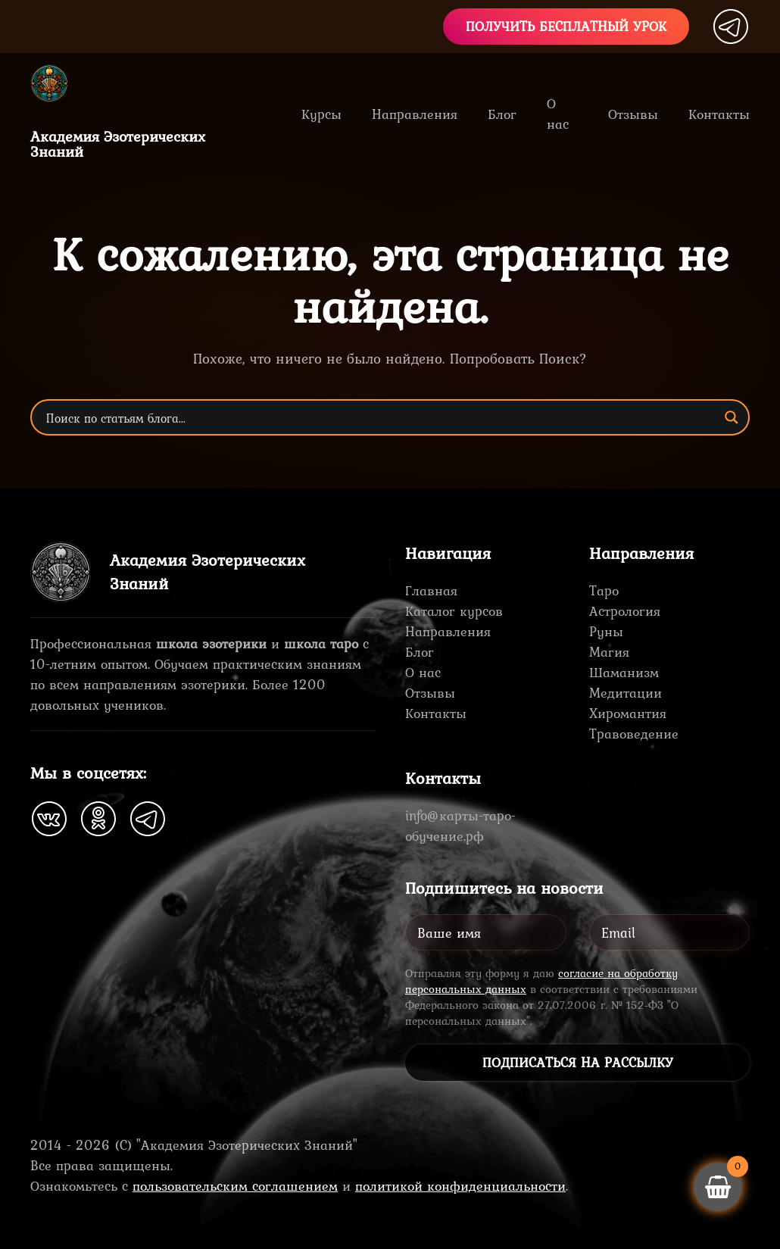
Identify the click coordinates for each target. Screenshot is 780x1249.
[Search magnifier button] (731, 417)
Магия (609, 652)
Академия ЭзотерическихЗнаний (117, 144)
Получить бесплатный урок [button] (566, 26)
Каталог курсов (454, 611)
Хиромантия (627, 713)
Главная (431, 590)
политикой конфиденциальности (460, 1186)
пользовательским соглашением (235, 1186)
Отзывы (633, 114)
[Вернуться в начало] (60, 83)
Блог (502, 114)
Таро (604, 590)
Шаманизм (624, 672)
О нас (558, 113)
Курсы (321, 114)
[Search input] (380, 417)
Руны (606, 631)
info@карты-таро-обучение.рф (460, 825)
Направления (448, 631)
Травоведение (634, 733)
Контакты (719, 114)
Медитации (625, 692)
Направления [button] (414, 114)
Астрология (624, 611)
